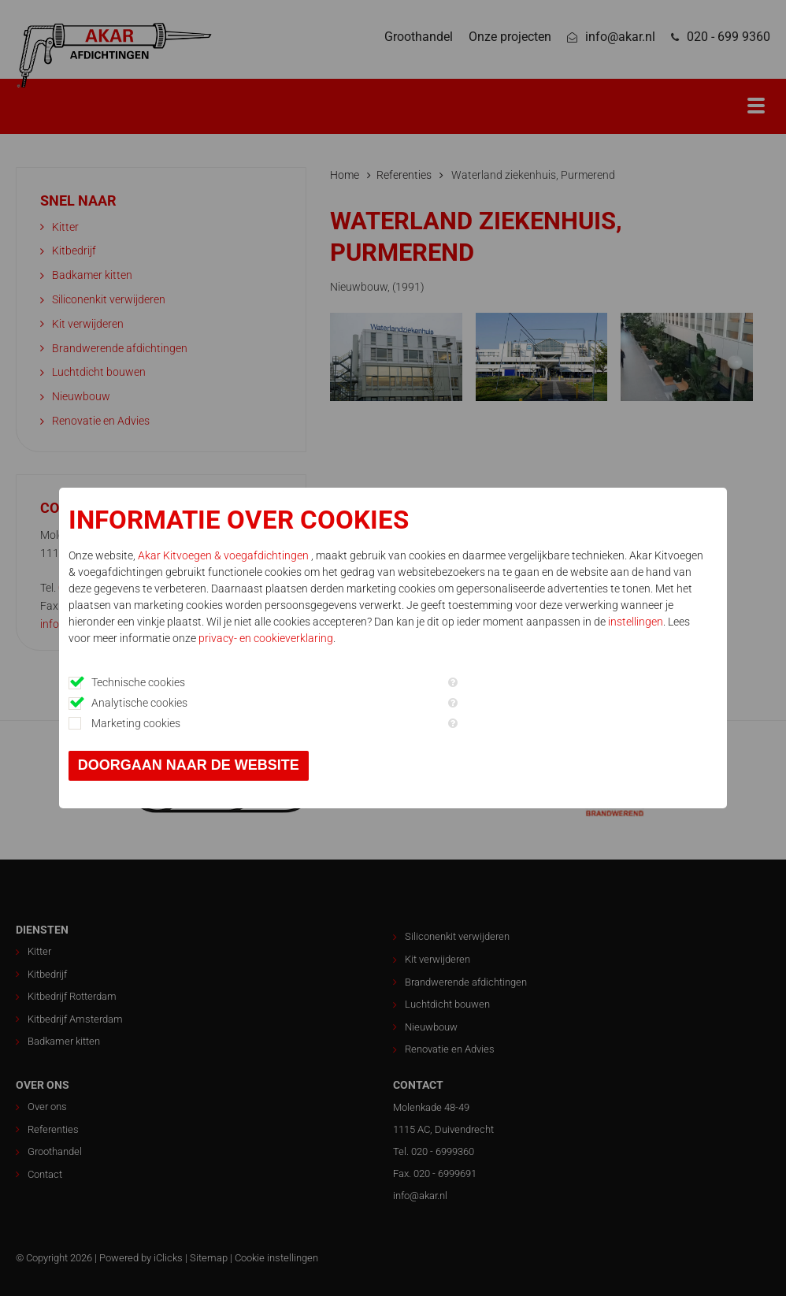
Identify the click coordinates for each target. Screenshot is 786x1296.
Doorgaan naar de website (188, 765)
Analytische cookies (139, 702)
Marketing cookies (135, 723)
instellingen (635, 621)
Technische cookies (138, 682)
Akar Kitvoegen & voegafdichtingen (224, 555)
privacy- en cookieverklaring (265, 638)
